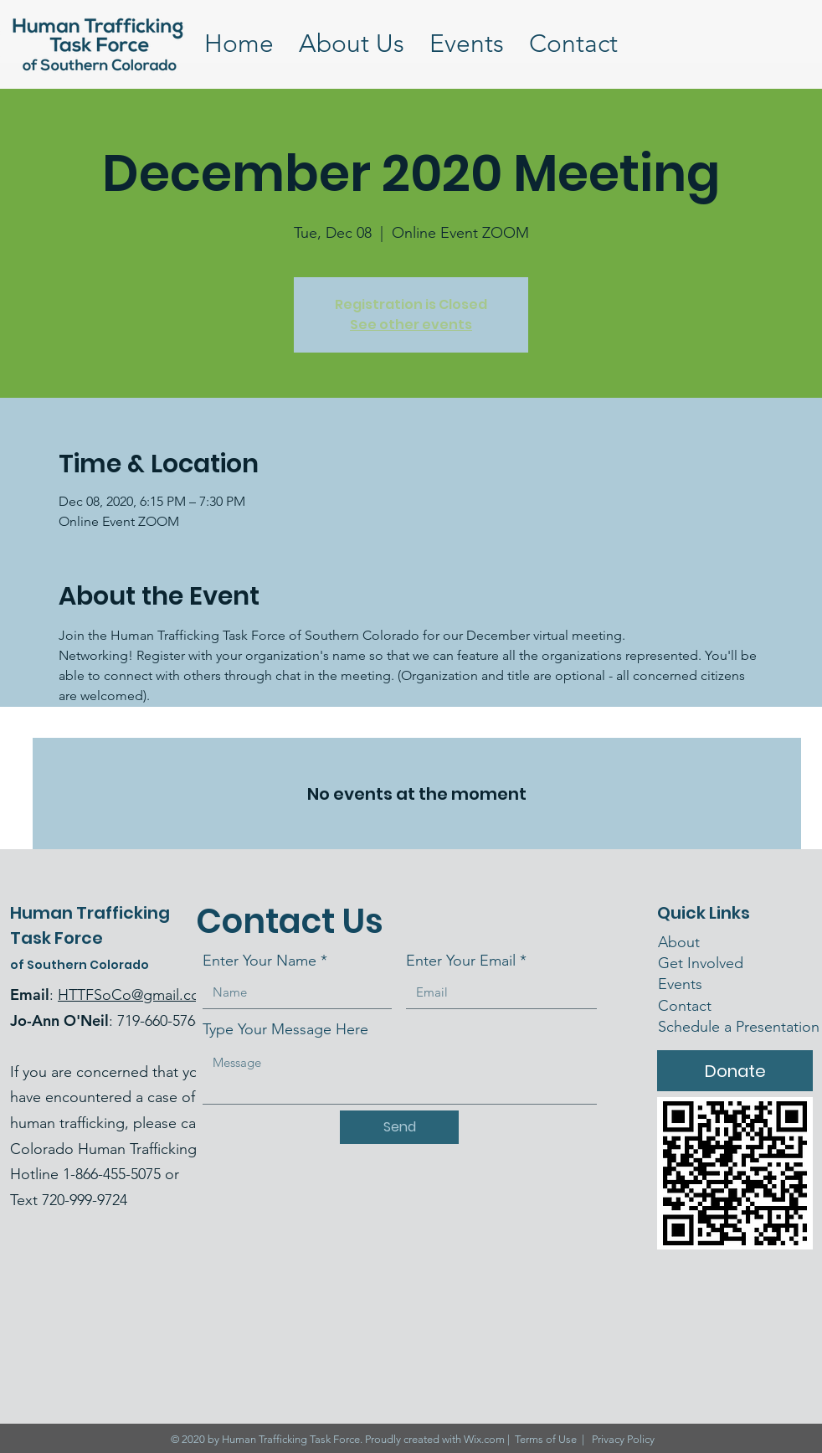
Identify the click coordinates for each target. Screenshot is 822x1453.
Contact (687, 1006)
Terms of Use (546, 1439)
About (679, 942)
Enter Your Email (461, 960)
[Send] (399, 1127)
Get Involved (700, 963)
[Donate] (735, 1070)
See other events (411, 324)
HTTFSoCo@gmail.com (135, 995)
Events (680, 984)
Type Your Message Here (285, 1029)
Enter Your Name (259, 960)
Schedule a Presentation (738, 1027)
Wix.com (484, 1439)
